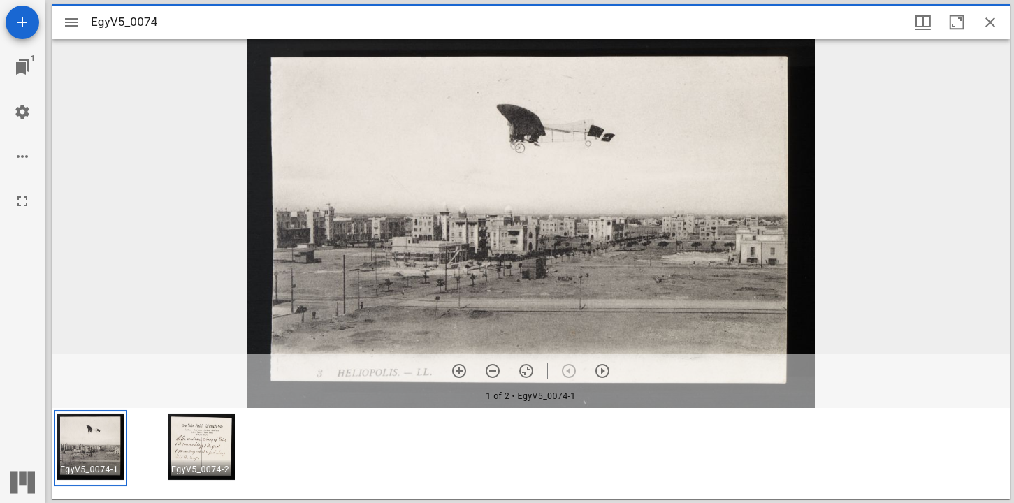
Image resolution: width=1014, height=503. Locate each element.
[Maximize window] (956, 22)
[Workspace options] (22, 156)
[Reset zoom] (526, 371)
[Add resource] (22, 22)
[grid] (531, 453)
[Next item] (602, 371)
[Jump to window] (22, 67)
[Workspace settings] (22, 112)
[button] (90, 448)
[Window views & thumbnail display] (923, 22)
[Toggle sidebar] (71, 22)
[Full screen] (22, 201)
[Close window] (990, 22)
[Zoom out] (492, 371)
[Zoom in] (459, 371)
